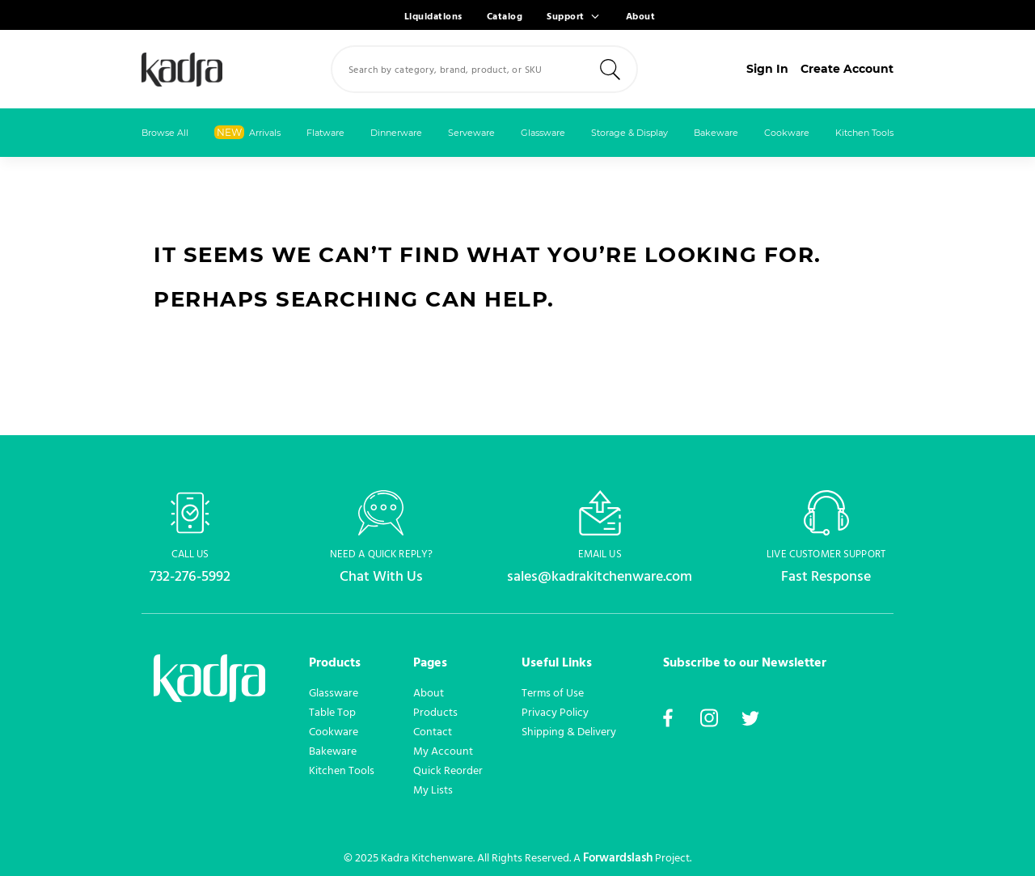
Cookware (786, 132)
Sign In (767, 68)
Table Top (332, 713)
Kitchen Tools (864, 132)
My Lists (433, 790)
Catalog (505, 17)
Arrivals (247, 132)
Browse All (165, 132)
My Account (443, 751)
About (641, 17)
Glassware (543, 132)
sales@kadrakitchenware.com (599, 576)
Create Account (847, 68)
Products (435, 713)
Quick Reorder (448, 771)
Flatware (325, 132)
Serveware (471, 132)
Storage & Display (629, 132)
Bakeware (716, 132)
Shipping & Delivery (569, 732)
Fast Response (826, 576)
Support (566, 17)
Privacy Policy (555, 713)
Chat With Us (381, 576)
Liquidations (433, 17)
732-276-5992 (190, 576)
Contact (432, 732)
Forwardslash (618, 858)
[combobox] (484, 69)
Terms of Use (553, 693)
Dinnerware (396, 132)
